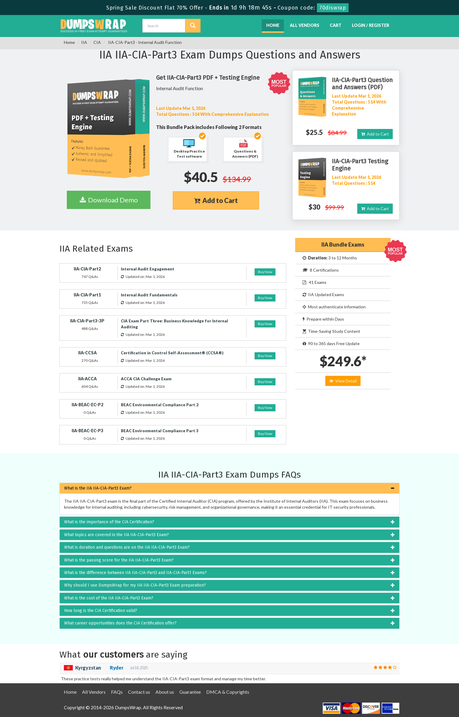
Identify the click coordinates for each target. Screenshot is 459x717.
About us (164, 692)
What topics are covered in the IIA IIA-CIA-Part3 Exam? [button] (116, 534)
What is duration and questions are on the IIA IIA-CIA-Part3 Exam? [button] (127, 547)
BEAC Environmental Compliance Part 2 (159, 404)
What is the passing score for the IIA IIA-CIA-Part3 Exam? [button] (119, 560)
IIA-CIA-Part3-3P (87, 320)
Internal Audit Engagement (147, 269)
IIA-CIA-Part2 (87, 268)
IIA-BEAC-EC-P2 (87, 404)
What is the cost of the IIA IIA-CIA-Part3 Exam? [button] (108, 598)
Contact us (139, 692)
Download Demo (109, 200)
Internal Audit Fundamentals (149, 295)
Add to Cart (216, 200)
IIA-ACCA (87, 378)
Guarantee (190, 692)
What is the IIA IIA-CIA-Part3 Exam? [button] (98, 488)
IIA (84, 42)
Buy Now (265, 272)
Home (272, 25)
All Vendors (304, 25)
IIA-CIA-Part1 (87, 294)
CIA (97, 42)
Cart (335, 25)
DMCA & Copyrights (227, 692)
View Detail (343, 380)
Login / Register (370, 25)
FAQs (117, 692)
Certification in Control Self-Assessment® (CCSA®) (172, 352)
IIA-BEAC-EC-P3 (87, 430)
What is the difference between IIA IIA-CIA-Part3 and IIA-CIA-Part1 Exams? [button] (135, 572)
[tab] (229, 488)
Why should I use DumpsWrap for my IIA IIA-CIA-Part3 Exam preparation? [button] (135, 585)
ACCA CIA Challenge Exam (146, 378)
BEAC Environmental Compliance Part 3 (159, 430)
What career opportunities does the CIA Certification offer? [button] (120, 623)
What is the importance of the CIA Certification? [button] (109, 521)
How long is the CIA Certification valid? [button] (100, 610)
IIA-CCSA (87, 352)
